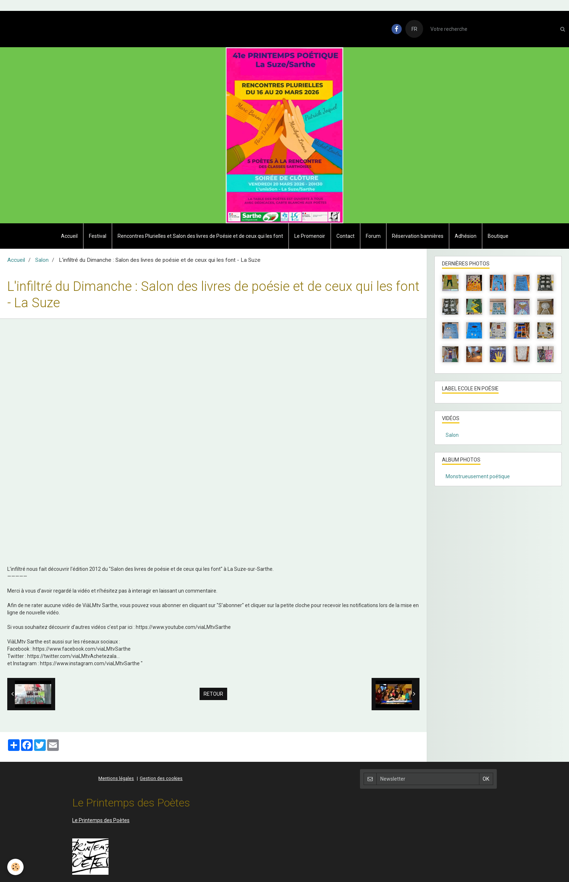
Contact (345, 236)
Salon (42, 260)
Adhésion (465, 236)
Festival (97, 236)
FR (414, 29)
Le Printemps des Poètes (101, 820)
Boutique (498, 236)
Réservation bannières (417, 236)
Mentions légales (116, 778)
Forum (373, 236)
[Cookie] (15, 867)
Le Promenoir (309, 236)
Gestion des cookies (161, 778)
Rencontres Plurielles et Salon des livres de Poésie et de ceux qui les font (200, 236)
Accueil (69, 236)
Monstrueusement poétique (478, 476)
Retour (213, 694)
